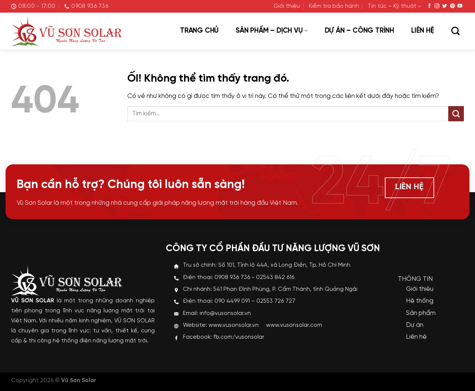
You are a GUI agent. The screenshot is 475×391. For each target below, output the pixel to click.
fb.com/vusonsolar (238, 337)
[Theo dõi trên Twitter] (444, 6)
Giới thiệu (286, 6)
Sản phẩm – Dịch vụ (271, 30)
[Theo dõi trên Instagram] (437, 6)
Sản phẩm (421, 313)
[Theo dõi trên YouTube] (460, 6)
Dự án (414, 325)
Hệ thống (419, 301)
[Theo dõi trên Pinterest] (452, 6)
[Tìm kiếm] (455, 31)
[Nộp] (456, 114)
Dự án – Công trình (359, 30)
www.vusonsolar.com (294, 325)
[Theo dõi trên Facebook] (429, 6)
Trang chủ (199, 30)
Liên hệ (422, 30)
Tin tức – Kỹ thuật (394, 6)
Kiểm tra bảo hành (334, 6)
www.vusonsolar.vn (234, 325)
